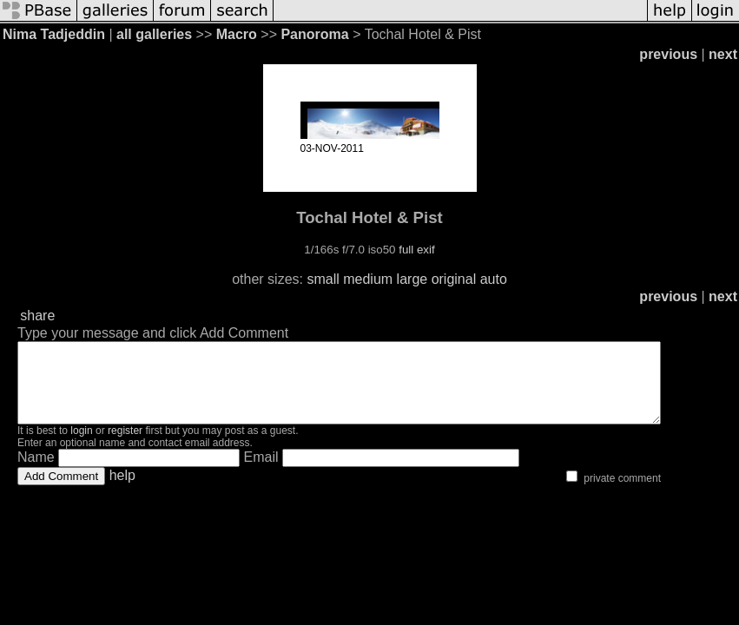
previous (668, 54)
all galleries (154, 34)
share (37, 315)
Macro (236, 34)
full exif (416, 249)
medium (368, 279)
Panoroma (314, 34)
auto (493, 279)
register (125, 446)
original (454, 279)
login (81, 446)
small (323, 279)
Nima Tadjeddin (54, 34)
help (122, 491)
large (412, 279)
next (723, 54)
